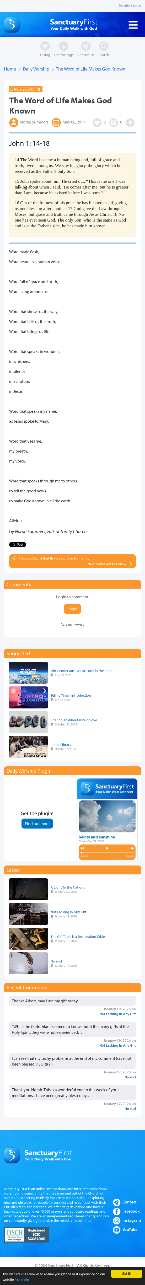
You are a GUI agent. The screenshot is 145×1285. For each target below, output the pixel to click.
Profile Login (130, 5)
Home (10, 69)
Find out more (37, 823)
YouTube (129, 1229)
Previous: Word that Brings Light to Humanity (54, 558)
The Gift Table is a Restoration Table (78, 936)
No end (56, 961)
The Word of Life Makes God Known (90, 69)
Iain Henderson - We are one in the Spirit (82, 670)
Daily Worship (36, 69)
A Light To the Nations (68, 887)
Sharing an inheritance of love (74, 719)
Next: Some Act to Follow (107, 564)
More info (22, 1280)
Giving (45, 54)
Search (104, 54)
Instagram (131, 1220)
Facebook (130, 1211)
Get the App (63, 54)
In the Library (61, 744)
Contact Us (85, 54)
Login (72, 608)
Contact (129, 1202)
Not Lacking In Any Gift (68, 911)
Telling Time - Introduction (71, 695)
